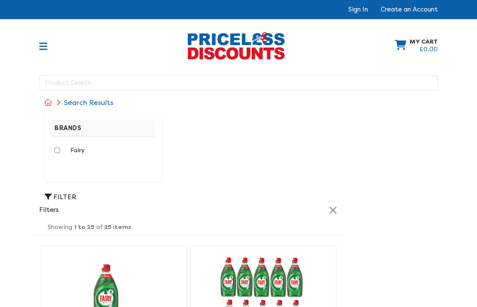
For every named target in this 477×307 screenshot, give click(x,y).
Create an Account (409, 9)
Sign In (358, 9)
